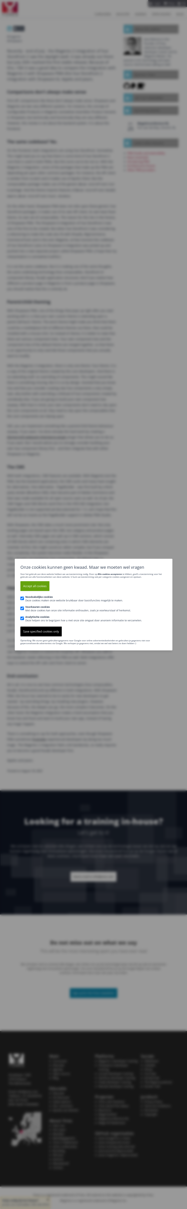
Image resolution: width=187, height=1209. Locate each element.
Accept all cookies (35, 586)
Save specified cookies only (41, 631)
